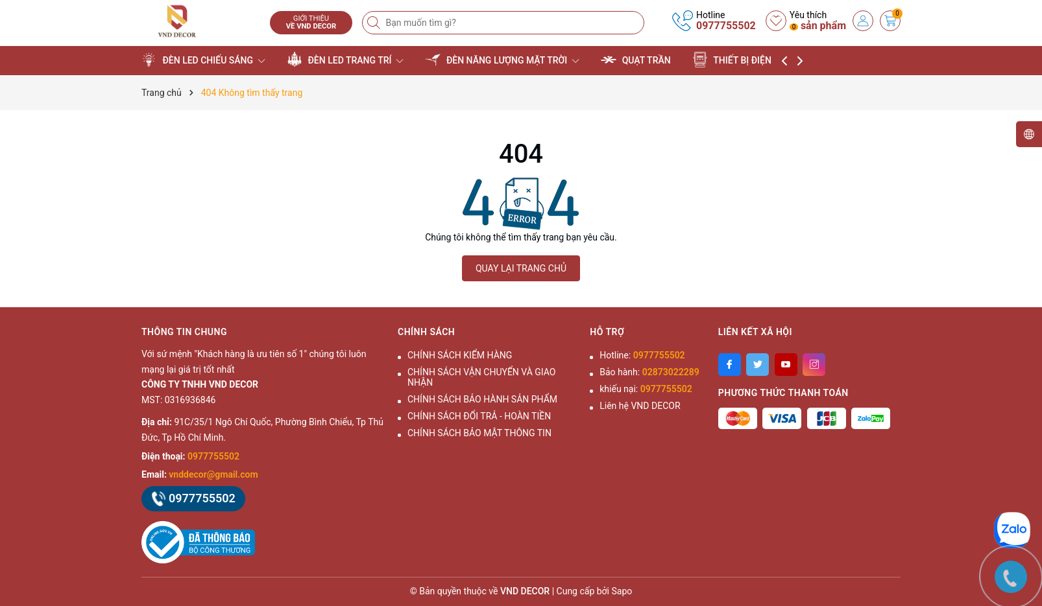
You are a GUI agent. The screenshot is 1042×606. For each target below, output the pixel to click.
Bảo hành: (649, 372)
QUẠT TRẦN (635, 59)
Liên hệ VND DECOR (640, 406)
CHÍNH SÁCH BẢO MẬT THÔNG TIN (479, 433)
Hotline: (642, 355)
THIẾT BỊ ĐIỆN (737, 59)
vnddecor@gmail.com (213, 474)
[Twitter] (757, 364)
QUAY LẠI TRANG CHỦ (521, 268)
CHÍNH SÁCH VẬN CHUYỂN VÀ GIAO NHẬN (481, 377)
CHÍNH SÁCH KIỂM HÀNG (459, 355)
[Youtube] (786, 364)
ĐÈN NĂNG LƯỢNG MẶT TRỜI (502, 59)
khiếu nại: (646, 389)
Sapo (622, 591)
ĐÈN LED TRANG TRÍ (345, 59)
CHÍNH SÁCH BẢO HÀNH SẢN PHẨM (482, 399)
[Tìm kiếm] (375, 22)
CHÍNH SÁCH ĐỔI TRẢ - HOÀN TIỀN (479, 416)
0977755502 (726, 25)
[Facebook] (729, 364)
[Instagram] (814, 364)
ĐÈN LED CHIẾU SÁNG (203, 59)
